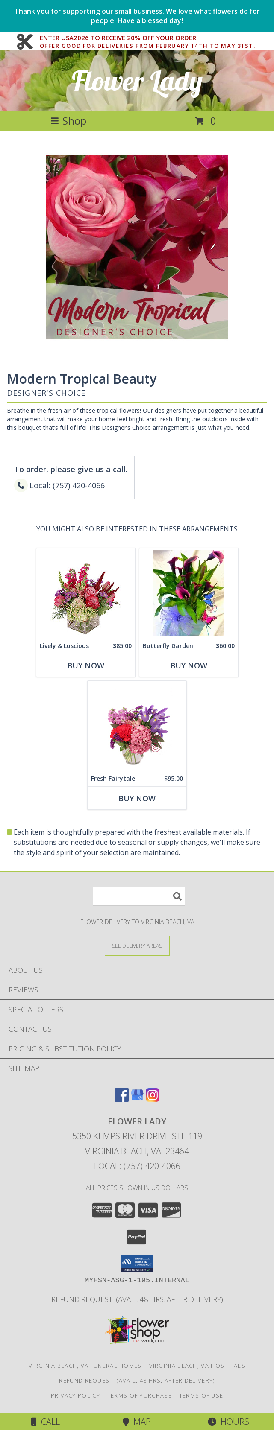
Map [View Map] (137, 1421)
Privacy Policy (75, 1395)
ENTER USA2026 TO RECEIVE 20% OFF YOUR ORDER (148, 38)
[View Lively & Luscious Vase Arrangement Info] (85, 593)
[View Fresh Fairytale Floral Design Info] (137, 726)
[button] (137, 1263)
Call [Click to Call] (45, 1421)
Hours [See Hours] (228, 1421)
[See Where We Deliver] (137, 945)
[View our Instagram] (152, 1099)
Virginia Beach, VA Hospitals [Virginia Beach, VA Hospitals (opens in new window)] (197, 1365)
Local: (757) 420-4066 (137, 1166)
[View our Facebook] (122, 1099)
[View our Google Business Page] (137, 1099)
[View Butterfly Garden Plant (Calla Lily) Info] (188, 593)
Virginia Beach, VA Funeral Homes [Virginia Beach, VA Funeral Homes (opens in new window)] (85, 1365)
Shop (68, 121)
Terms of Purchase (139, 1395)
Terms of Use (201, 1395)
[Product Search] (139, 896)
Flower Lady (137, 80)
